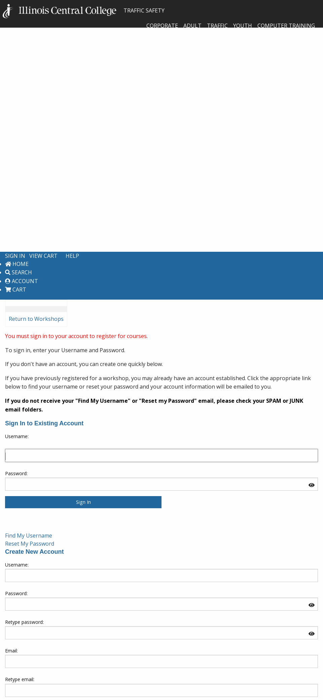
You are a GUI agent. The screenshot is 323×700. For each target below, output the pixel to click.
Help (72, 256)
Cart (15, 289)
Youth (242, 25)
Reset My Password (29, 543)
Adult (192, 25)
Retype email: (19, 679)
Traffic (217, 25)
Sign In (15, 256)
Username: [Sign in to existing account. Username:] (17, 436)
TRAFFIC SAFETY (84, 10)
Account (21, 281)
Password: (16, 473)
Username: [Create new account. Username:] (17, 564)
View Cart (43, 256)
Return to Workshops (36, 319)
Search (18, 272)
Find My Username (28, 535)
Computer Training (286, 25)
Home (17, 264)
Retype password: (24, 622)
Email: (11, 650)
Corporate (162, 25)
